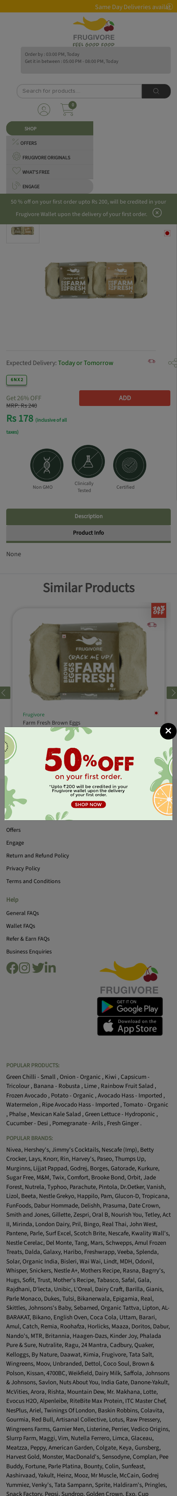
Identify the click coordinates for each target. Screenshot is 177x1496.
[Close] (168, 731)
